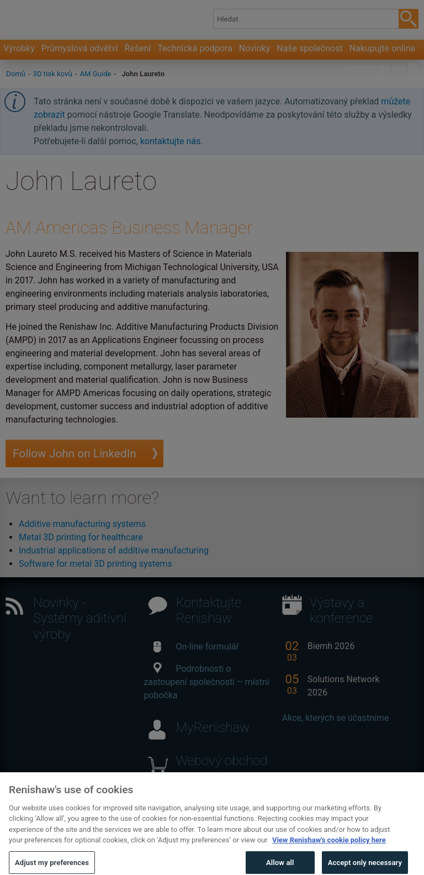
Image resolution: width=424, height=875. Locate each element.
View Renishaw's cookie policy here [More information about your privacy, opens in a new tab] (329, 848)
